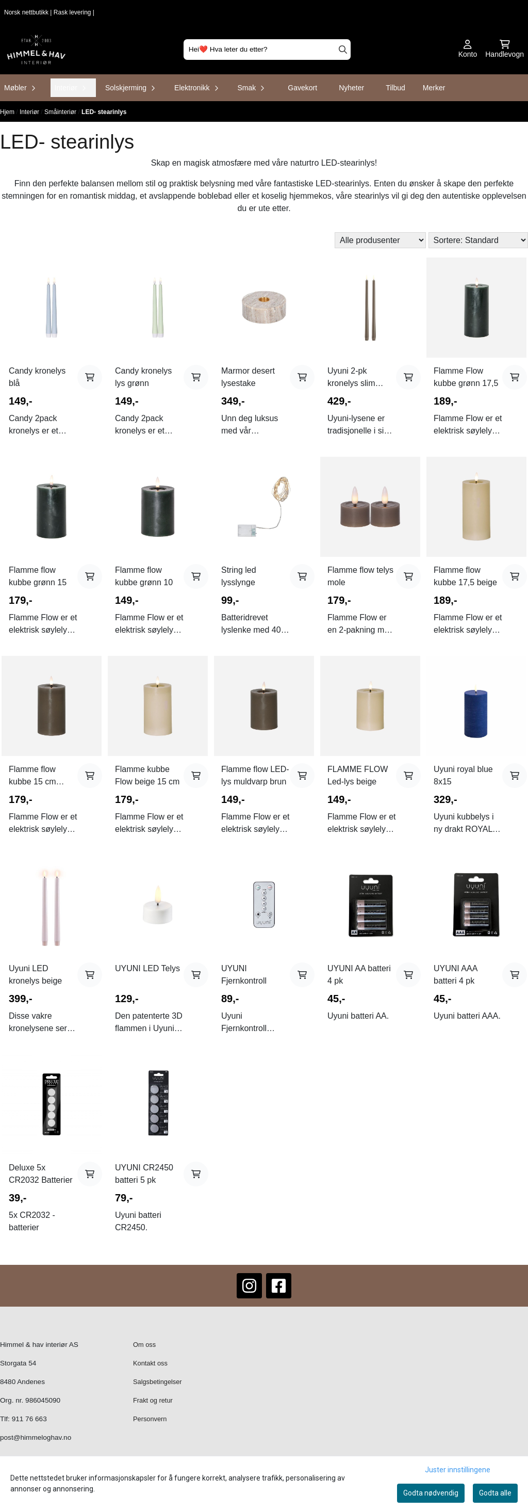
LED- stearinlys (103, 112)
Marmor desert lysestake (248, 377)
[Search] (343, 49)
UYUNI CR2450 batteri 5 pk (144, 1173)
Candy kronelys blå (37, 377)
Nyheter (351, 88)
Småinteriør (61, 112)
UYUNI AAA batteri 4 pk (455, 974)
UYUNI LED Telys (147, 968)
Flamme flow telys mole (360, 576)
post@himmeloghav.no (35, 1437)
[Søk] (267, 49)
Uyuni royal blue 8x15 (463, 775)
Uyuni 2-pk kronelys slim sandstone (351, 378)
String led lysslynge (238, 576)
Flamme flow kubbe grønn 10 (144, 576)
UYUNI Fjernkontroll (244, 974)
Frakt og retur (153, 1400)
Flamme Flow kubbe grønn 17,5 (466, 377)
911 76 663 (29, 1419)
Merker (434, 88)
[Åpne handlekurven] (504, 49)
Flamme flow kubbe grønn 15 (38, 576)
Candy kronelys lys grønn (143, 377)
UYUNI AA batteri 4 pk (359, 974)
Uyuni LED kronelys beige (35, 974)
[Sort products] (478, 240)
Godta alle (495, 1493)
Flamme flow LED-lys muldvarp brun (255, 775)
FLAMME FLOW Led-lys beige (357, 775)
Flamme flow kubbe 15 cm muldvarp (32, 776)
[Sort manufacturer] (380, 240)
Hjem (8, 112)
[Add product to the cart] (89, 377)
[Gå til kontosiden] (468, 49)
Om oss (144, 1344)
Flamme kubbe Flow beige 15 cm (147, 775)
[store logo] (36, 49)
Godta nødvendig (430, 1493)
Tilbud (395, 88)
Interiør (30, 112)
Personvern (150, 1419)
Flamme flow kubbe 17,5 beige (465, 576)
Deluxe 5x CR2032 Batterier (41, 1173)
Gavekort (302, 88)
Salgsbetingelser (157, 1382)
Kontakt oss (150, 1363)
